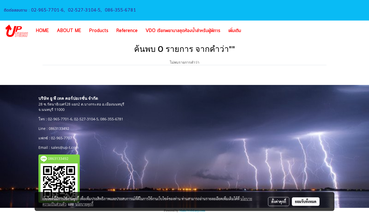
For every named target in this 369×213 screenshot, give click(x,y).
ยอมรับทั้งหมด (305, 201)
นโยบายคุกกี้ (84, 204)
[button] (253, 31)
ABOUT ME (69, 30)
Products (98, 30)
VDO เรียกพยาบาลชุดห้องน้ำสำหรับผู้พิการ (183, 30)
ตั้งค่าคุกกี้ (278, 201)
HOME (42, 30)
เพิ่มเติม (234, 30)
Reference (127, 30)
